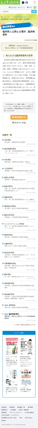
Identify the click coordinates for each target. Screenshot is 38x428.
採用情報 (11, 407)
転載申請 (4, 412)
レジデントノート (7, 17)
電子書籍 (30, 407)
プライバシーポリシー (15, 412)
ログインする (19, 123)
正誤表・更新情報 (24, 410)
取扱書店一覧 (21, 407)
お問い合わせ (28, 417)
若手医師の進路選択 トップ (23, 17)
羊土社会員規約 (29, 412)
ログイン (22, 7)
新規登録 (13, 7)
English (4, 420)
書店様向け (5, 410)
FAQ (29, 7)
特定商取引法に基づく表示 (9, 417)
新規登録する (19, 117)
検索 (34, 11)
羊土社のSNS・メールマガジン (10, 415)
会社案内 (4, 407)
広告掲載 (13, 410)
